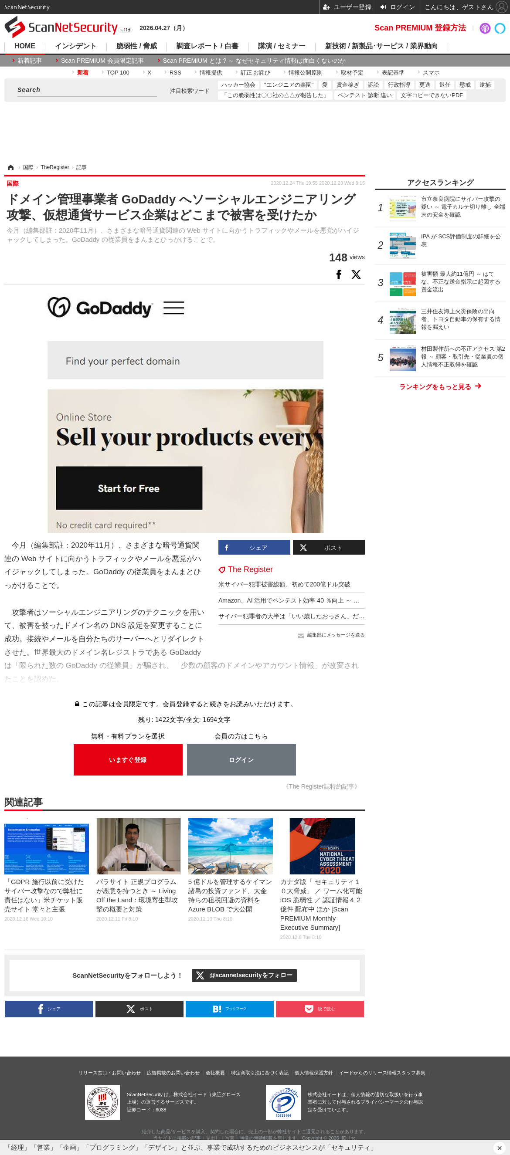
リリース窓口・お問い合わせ (109, 1072)
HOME (24, 46)
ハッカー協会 (238, 84)
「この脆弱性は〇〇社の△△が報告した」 (275, 95)
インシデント (76, 46)
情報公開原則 (306, 72)
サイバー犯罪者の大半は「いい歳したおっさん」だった (294, 616)
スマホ (431, 72)
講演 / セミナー (282, 46)
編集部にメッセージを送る (336, 634)
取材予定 (352, 72)
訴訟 (373, 84)
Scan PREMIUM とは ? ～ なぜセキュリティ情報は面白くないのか (254, 60)
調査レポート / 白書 (207, 46)
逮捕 (485, 84)
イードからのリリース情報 (368, 1072)
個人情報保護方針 (314, 1072)
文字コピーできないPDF (432, 95)
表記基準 (393, 72)
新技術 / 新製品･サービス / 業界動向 (381, 46)
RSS (175, 72)
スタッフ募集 (411, 1072)
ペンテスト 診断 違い (365, 95)
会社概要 (215, 1072)
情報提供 (211, 72)
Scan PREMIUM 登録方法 (420, 28)
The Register (250, 569)
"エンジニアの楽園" (288, 84)
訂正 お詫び (256, 72)
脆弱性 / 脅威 (136, 46)
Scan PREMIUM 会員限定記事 (102, 60)
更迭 (425, 84)
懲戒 (465, 84)
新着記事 (29, 60)
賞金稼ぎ (348, 84)
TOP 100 (118, 72)
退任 (445, 84)
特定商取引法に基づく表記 (260, 1072)
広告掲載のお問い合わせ (173, 1072)
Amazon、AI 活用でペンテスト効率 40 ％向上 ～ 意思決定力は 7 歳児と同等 (322, 600)
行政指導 (399, 84)
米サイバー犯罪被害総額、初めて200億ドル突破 (284, 584)
